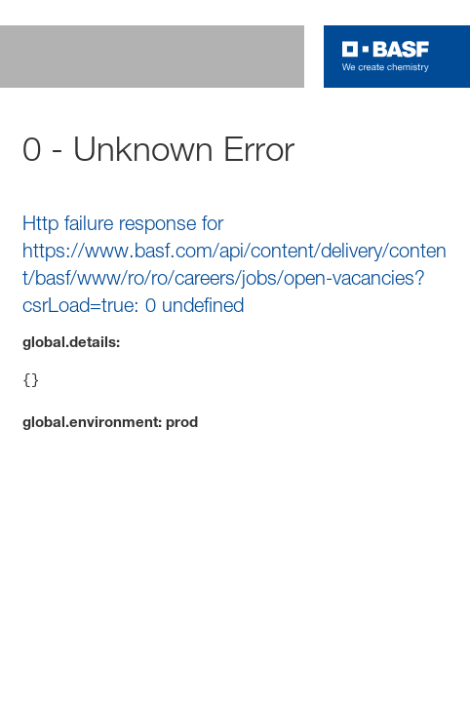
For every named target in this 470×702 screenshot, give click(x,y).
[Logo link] (385, 56)
